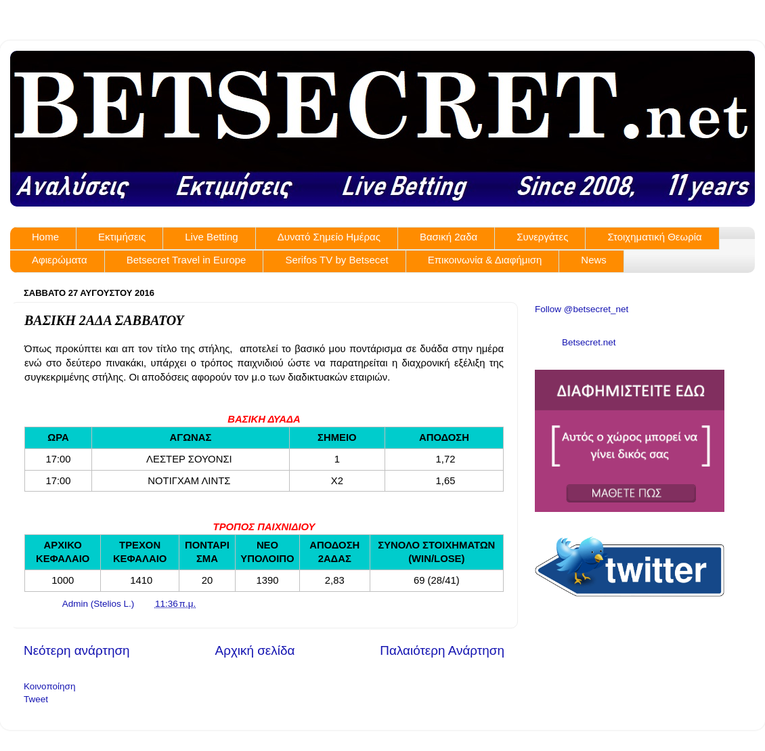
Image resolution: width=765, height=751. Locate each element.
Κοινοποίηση (49, 686)
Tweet (36, 699)
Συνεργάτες (542, 236)
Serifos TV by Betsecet (336, 259)
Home (45, 236)
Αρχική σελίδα (255, 650)
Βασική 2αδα (448, 236)
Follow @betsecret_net (581, 309)
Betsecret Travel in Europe (186, 259)
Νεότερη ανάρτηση (77, 650)
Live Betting (211, 236)
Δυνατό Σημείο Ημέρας (329, 236)
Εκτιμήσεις (122, 236)
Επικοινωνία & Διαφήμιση (485, 259)
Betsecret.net (589, 342)
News (594, 259)
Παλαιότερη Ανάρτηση (442, 650)
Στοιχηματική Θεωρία (654, 236)
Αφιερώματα (59, 259)
